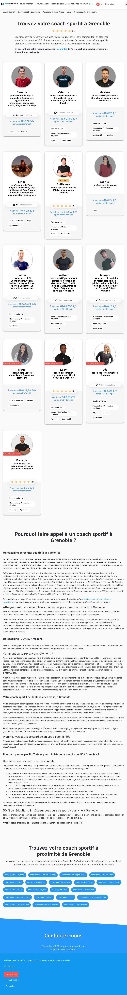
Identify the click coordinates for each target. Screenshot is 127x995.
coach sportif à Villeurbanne (83, 890)
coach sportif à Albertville (60, 882)
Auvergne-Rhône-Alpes (53, 12)
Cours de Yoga (43, 4)
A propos (75, 4)
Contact (84, 4)
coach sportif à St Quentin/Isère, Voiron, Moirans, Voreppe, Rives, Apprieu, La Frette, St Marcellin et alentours (22, 282)
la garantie (61, 49)
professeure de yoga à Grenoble (105, 184)
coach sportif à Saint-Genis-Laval (17, 897)
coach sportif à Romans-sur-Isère (43, 875)
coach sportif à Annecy (13, 890)
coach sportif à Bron (59, 890)
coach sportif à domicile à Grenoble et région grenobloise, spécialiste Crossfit (63, 98)
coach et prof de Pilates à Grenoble (105, 372)
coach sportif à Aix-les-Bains (102, 875)
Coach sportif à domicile (29, 12)
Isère (69, 12)
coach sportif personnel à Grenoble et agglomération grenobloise (105, 96)
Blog (91, 4)
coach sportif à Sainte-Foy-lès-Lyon (92, 897)
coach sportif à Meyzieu (37, 890)
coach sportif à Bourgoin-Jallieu (73, 875)
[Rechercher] (116, 4)
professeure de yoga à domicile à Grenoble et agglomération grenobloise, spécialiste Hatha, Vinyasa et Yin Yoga (22, 99)
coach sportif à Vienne (84, 882)
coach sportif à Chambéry (14, 875)
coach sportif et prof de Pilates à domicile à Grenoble (63, 188)
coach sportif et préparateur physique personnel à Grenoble (22, 464)
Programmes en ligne (60, 4)
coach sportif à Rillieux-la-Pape (17, 905)
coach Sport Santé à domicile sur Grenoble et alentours (22, 373)
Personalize (10, 986)
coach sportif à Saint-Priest (108, 882)
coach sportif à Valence (36, 882)
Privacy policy (9, 966)
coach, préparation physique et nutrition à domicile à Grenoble (63, 373)
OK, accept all (11, 975)
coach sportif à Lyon (65, 897)
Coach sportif (26, 4)
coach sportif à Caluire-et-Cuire (46, 905)
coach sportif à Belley (13, 882)
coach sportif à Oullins (44, 897)
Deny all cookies (12, 980)
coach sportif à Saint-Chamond (75, 905)
